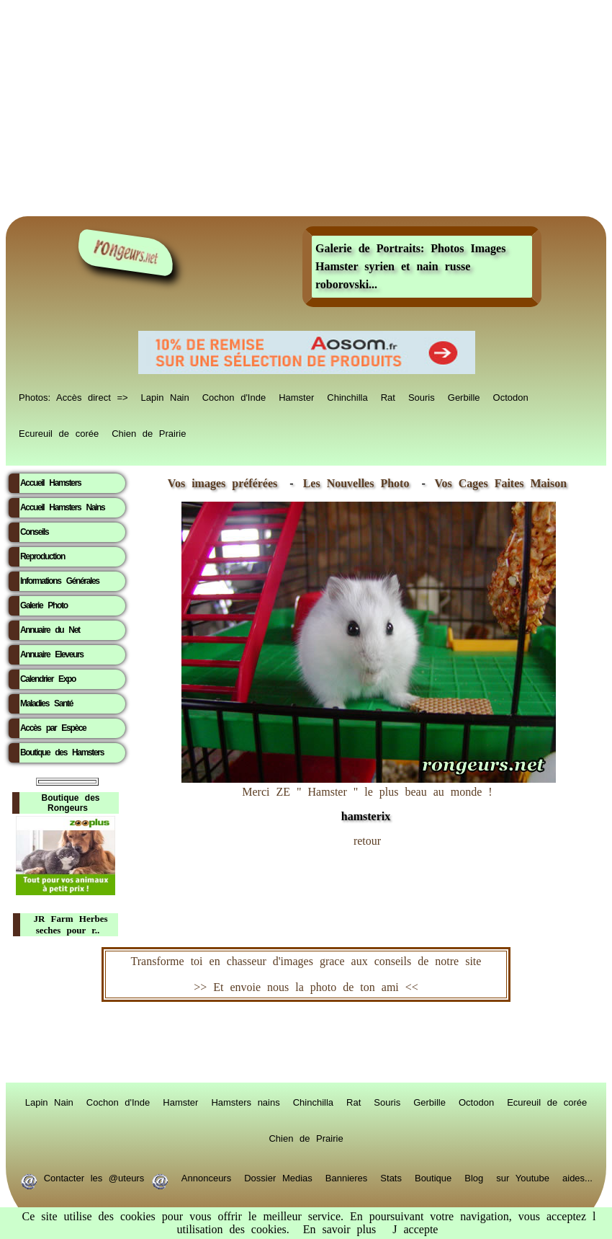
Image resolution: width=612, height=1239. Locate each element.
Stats (391, 1177)
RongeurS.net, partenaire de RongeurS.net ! (306, 1042)
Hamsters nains (245, 1101)
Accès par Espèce (53, 728)
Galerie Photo (44, 605)
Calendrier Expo (48, 679)
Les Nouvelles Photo (359, 483)
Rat (388, 396)
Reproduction (42, 556)
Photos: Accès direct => (73, 396)
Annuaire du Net (50, 630)
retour (367, 841)
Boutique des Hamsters (62, 752)
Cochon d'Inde (234, 396)
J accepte (415, 1229)
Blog (473, 1177)
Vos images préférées (222, 483)
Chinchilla (347, 396)
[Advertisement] (306, 108)
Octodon (510, 396)
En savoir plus (340, 1229)
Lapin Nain (165, 396)
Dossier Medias (278, 1177)
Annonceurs (206, 1177)
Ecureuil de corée (59, 432)
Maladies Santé (46, 703)
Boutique (433, 1177)
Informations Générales (59, 581)
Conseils (34, 532)
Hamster (296, 396)
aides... (577, 1177)
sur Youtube (522, 1177)
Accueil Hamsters (50, 483)
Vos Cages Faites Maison (497, 483)
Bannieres (346, 1177)
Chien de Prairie (149, 432)
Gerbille (464, 396)
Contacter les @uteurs (93, 1177)
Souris (421, 396)
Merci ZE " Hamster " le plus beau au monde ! (368, 797)
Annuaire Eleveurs (52, 654)
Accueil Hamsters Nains (62, 507)
